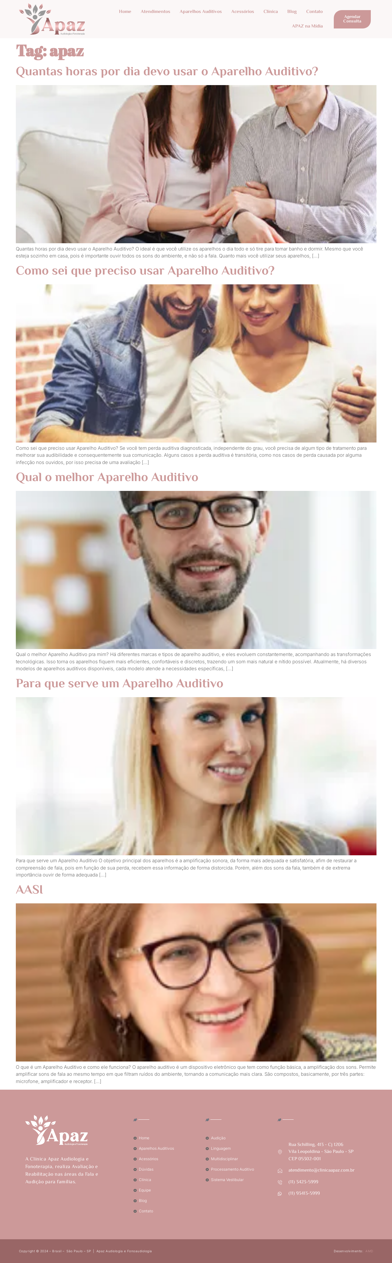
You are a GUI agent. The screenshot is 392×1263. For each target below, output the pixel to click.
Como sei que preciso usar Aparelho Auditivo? (145, 272)
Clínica (271, 11)
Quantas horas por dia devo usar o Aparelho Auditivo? (167, 72)
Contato (314, 11)
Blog (292, 11)
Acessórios (242, 11)
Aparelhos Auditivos (201, 11)
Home (125, 11)
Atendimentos (155, 11)
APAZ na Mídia (307, 26)
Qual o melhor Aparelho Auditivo (107, 478)
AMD (369, 1251)
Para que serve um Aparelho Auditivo (119, 684)
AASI (29, 891)
